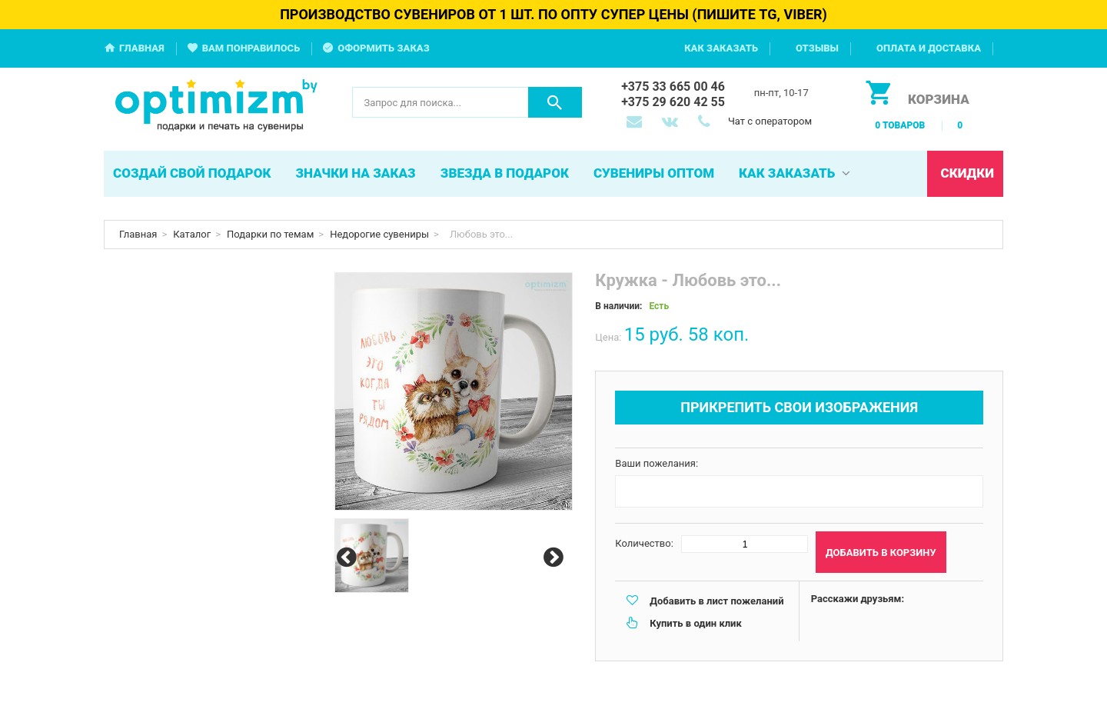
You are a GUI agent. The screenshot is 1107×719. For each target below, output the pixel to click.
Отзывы (817, 48)
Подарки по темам (270, 234)
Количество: (644, 543)
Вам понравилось (251, 48)
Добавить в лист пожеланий (716, 601)
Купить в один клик (695, 623)
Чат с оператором (770, 121)
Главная (142, 48)
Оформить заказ (383, 48)
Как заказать (721, 48)
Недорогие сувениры (379, 234)
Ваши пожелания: (656, 463)
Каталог (192, 234)
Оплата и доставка (928, 48)
